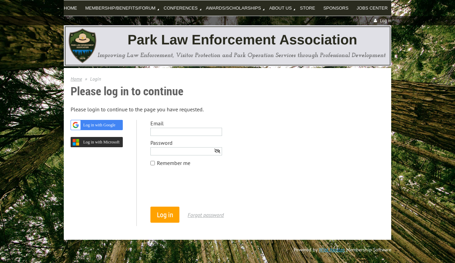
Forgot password (206, 214)
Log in (385, 21)
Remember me (173, 163)
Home (76, 79)
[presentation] (202, 190)
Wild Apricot (332, 250)
